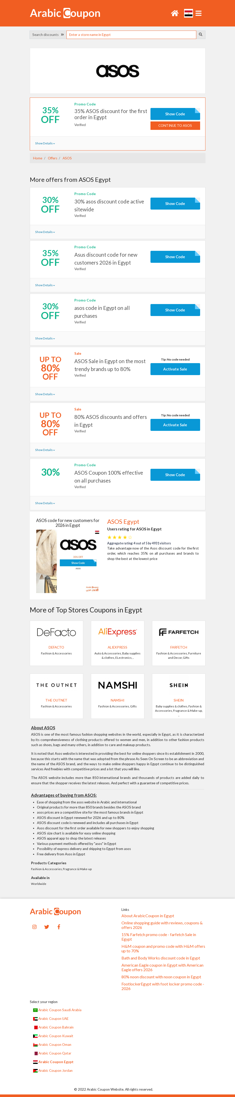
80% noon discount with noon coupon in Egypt (161, 977)
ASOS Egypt (123, 521)
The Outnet (56, 700)
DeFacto (56, 647)
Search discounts (48, 35)
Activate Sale (175, 369)
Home (37, 158)
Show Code (175, 114)
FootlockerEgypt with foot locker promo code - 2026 (162, 986)
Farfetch (178, 647)
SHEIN (179, 700)
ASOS (67, 158)
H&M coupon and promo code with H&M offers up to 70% (163, 948)
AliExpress (117, 647)
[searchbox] (131, 35)
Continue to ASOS (175, 126)
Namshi (117, 700)
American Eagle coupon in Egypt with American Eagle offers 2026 (162, 967)
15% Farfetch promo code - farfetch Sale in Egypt (158, 936)
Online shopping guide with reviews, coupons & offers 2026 (162, 925)
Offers (52, 158)
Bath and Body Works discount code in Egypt (160, 958)
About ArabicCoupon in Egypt (147, 915)
